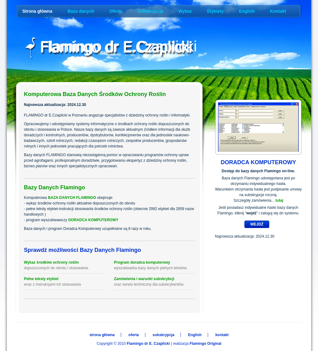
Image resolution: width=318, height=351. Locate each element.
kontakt (222, 335)
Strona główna (37, 11)
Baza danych (80, 11)
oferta (134, 335)
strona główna (102, 335)
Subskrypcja (150, 11)
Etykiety (215, 11)
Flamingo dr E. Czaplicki (148, 343)
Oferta (115, 11)
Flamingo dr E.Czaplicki (118, 46)
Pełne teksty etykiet (64, 282)
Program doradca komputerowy (154, 265)
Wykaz (185, 11)
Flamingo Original (205, 343)
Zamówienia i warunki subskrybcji (154, 282)
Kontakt (278, 11)
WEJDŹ (256, 224)
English (247, 11)
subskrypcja (163, 335)
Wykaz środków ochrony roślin (64, 265)
